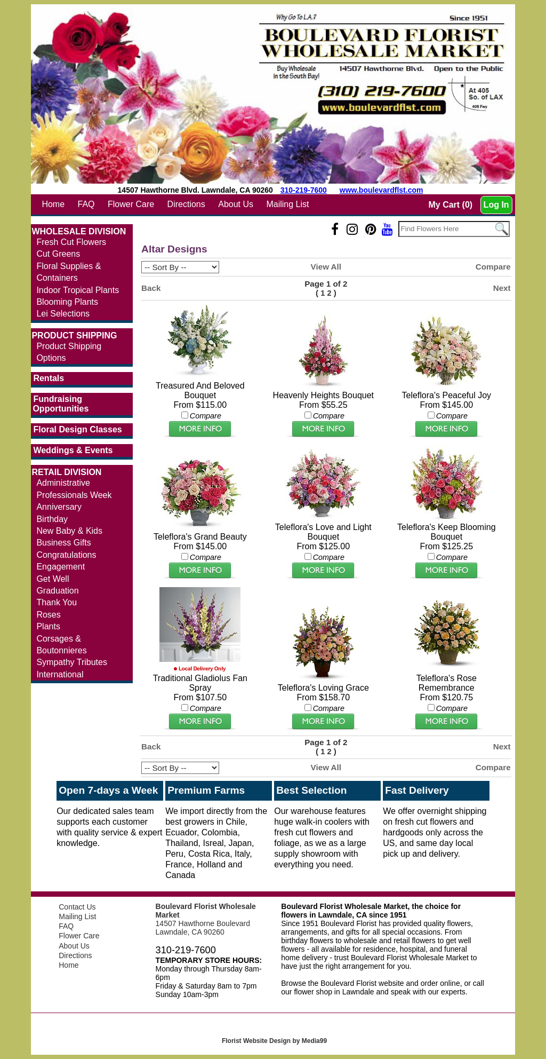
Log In (496, 204)
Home (53, 204)
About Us (235, 204)
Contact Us (77, 907)
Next (502, 288)
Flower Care (131, 204)
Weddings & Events (73, 450)
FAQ (86, 204)
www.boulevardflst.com (381, 190)
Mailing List (287, 204)
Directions (186, 204)
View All (326, 266)
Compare (493, 266)
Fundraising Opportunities (61, 403)
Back (150, 288)
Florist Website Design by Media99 (274, 1041)
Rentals (48, 378)
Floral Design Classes (77, 429)
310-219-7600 (303, 190)
